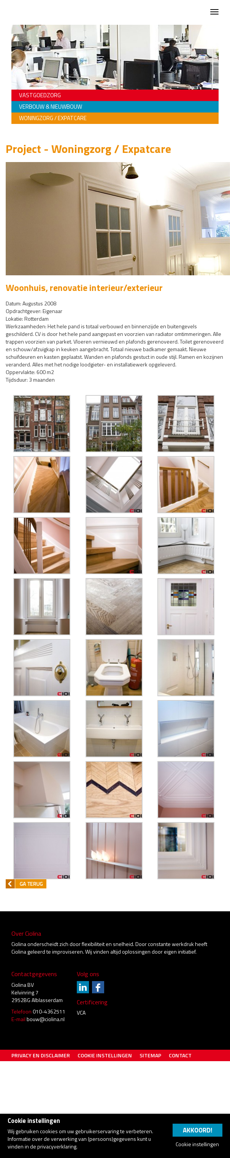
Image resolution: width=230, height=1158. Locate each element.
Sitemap (150, 1055)
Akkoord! (197, 1130)
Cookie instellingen (105, 1055)
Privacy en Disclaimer (40, 1055)
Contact (180, 1055)
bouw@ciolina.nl (46, 1019)
